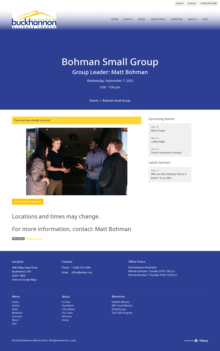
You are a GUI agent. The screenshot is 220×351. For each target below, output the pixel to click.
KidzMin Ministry (120, 302)
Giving (65, 320)
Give (205, 19)
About (192, 19)
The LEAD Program (122, 312)
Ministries (158, 19)
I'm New (66, 302)
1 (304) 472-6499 (208, 3)
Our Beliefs (68, 305)
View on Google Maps (24, 279)
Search (179, 3)
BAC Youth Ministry (122, 305)
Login (73, 340)
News (141, 19)
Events (128, 19)
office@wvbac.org (81, 272)
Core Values (68, 309)
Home (114, 19)
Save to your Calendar (27, 201)
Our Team (67, 312)
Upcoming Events (161, 119)
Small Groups (34, 238)
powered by (196, 341)
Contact (192, 3)
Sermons (177, 19)
